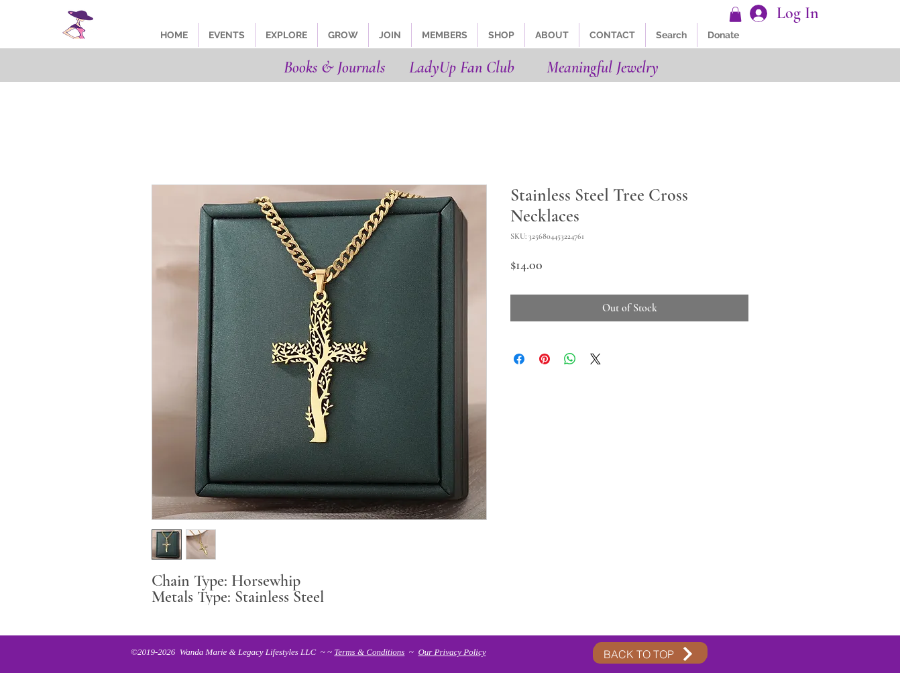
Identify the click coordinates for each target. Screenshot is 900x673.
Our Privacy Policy (452, 652)
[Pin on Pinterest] (545, 359)
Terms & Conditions (369, 652)
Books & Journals (334, 67)
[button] (735, 14)
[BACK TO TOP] (649, 654)
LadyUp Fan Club (461, 67)
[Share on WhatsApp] (570, 359)
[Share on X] (595, 359)
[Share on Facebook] (519, 359)
